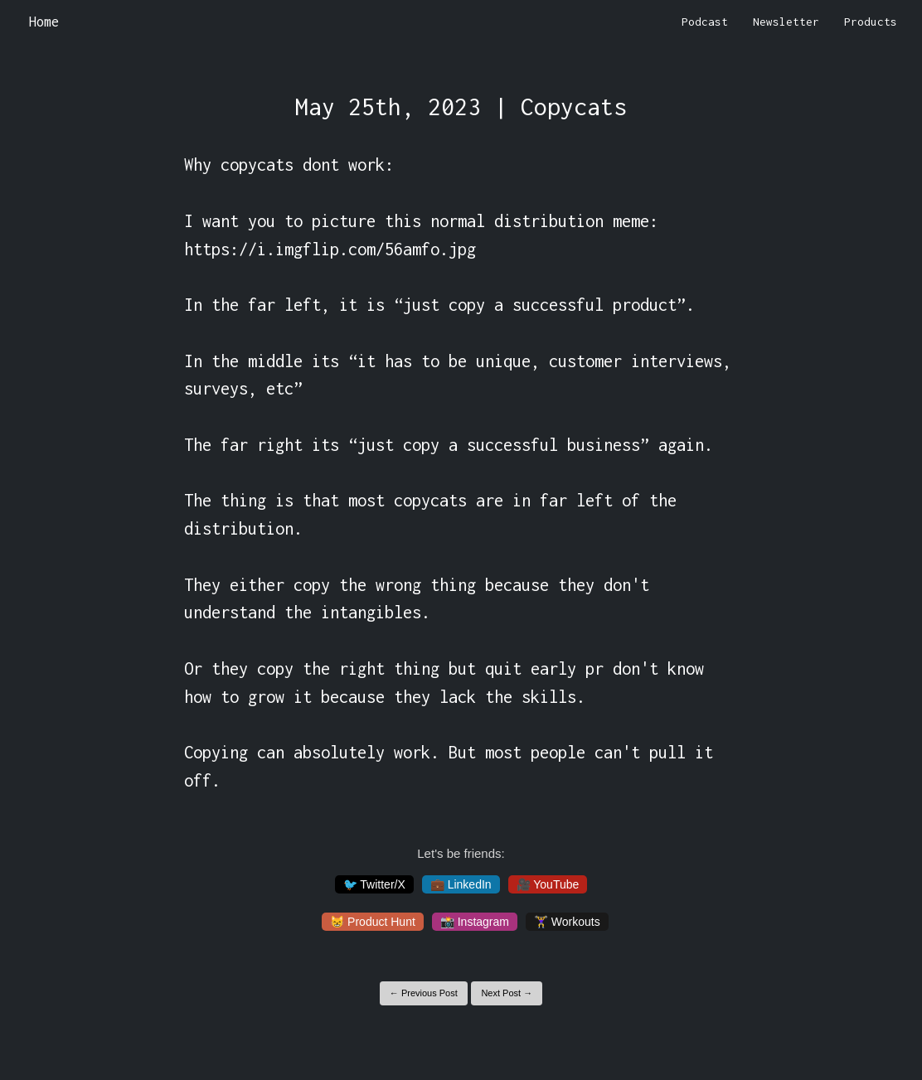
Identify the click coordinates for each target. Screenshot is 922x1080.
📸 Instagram (474, 921)
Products (870, 21)
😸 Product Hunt (372, 921)
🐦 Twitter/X (374, 884)
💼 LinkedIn (461, 884)
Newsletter (786, 21)
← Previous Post (424, 993)
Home (44, 21)
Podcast (705, 21)
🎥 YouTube (548, 884)
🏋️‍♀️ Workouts (567, 921)
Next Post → (506, 993)
